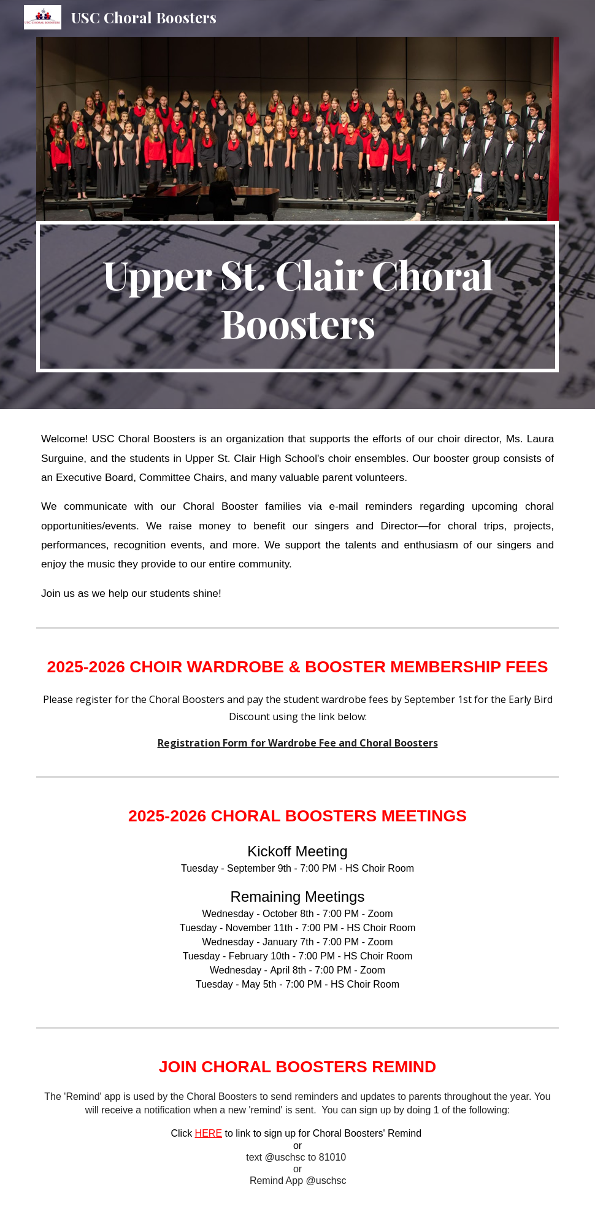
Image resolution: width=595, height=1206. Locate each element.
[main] (297, 297)
